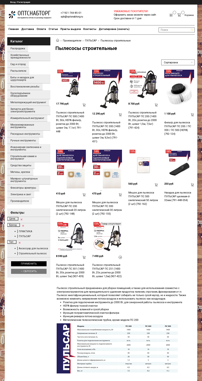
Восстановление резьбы (24, 86)
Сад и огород (18, 64)
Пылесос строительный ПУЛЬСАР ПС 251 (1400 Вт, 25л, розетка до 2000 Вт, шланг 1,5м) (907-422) (107, 270)
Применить (29, 263)
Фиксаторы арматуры (23, 187)
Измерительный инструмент (27, 118)
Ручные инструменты (23, 140)
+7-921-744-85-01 (71, 12)
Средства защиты (20, 165)
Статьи (53, 29)
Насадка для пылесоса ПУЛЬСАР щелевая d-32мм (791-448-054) (177, 196)
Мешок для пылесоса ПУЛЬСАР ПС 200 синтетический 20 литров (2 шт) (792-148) (71, 208)
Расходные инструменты (25, 133)
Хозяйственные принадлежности (20, 56)
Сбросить (30, 271)
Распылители (18, 70)
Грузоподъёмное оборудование (20, 94)
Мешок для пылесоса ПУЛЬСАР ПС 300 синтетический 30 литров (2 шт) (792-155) (107, 208)
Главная (14, 29)
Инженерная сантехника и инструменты (25, 148)
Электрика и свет (20, 194)
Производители (72, 40)
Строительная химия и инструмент (23, 157)
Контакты (89, 29)
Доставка (27, 29)
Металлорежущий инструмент (28, 102)
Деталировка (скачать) (114, 29)
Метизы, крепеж (20, 171)
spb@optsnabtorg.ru (72, 16)
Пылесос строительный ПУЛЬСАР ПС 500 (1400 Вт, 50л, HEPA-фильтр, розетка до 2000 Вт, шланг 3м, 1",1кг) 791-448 (70, 122)
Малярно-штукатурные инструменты (24, 180)
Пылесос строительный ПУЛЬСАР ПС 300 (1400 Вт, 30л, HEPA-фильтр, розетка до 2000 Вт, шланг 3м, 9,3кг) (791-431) (106, 132)
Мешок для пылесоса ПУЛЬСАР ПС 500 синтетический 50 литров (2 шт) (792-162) (143, 198)
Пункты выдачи (70, 29)
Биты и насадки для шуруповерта (22, 78)
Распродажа (17, 48)
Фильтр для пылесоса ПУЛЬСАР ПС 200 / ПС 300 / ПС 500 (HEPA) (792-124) (177, 128)
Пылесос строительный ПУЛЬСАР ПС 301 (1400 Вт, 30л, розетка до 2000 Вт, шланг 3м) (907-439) (70, 270)
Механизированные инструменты (22, 126)
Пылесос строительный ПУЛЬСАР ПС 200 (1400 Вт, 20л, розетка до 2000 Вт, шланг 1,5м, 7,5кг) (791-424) (142, 120)
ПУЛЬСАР (91, 40)
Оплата (41, 29)
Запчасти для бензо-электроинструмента (22, 110)
